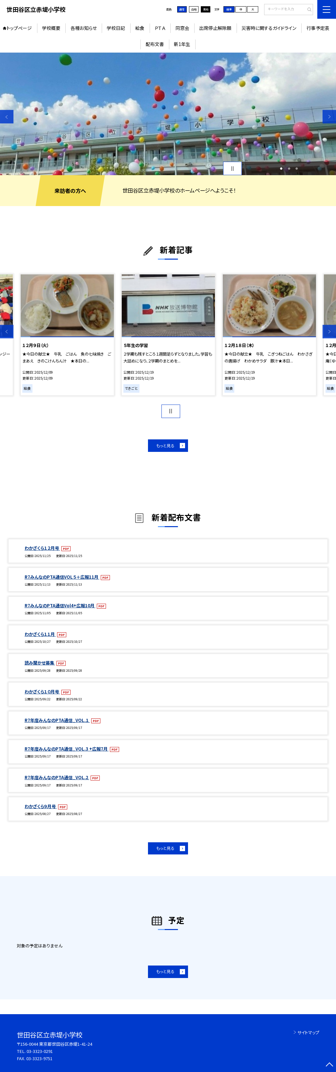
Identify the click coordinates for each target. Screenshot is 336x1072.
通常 (181, 9)
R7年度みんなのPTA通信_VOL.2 (57, 777)
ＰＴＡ (160, 28)
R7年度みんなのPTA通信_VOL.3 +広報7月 (67, 749)
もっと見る (165, 446)
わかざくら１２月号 (42, 548)
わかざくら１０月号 (42, 691)
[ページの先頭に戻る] (329, 1065)
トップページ (19, 28)
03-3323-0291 (40, 1051)
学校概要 (51, 28)
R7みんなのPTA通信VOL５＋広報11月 (62, 577)
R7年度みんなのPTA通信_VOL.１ (57, 720)
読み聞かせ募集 (40, 663)
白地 (194, 9)
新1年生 (182, 44)
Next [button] (329, 117)
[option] (168, 114)
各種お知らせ (84, 28)
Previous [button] (6, 117)
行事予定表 (317, 28)
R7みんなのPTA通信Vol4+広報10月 (60, 605)
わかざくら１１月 (40, 634)
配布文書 (155, 44)
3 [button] (296, 168)
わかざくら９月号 (41, 806)
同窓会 (182, 28)
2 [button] (289, 168)
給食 (139, 28)
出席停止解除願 (215, 28)
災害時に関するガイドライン (269, 28)
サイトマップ (308, 1032)
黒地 (205, 9)
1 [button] (281, 168)
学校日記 (116, 28)
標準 (229, 9)
